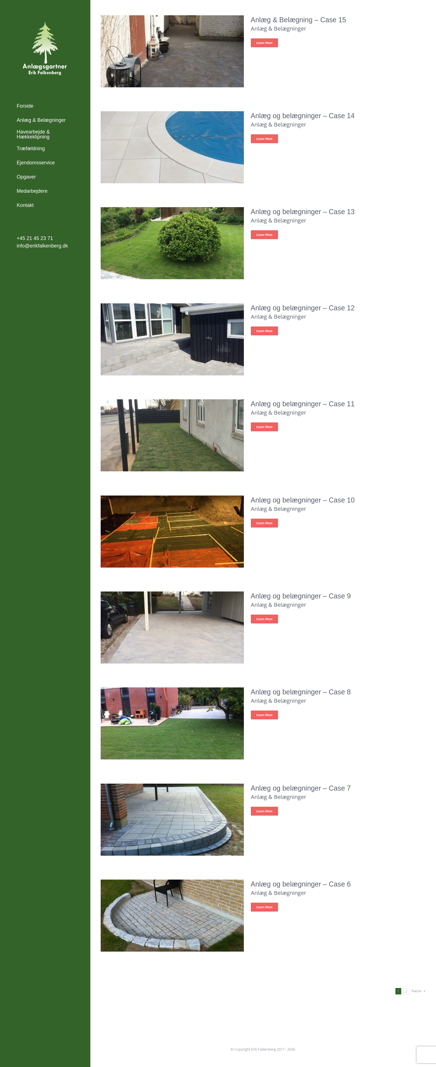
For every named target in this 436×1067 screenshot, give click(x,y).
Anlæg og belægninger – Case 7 (301, 788)
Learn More (264, 43)
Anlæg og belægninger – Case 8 (301, 692)
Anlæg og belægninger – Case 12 (303, 308)
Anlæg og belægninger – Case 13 (303, 212)
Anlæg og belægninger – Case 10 (303, 500)
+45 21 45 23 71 (35, 238)
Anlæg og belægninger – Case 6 (301, 884)
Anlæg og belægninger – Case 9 (301, 596)
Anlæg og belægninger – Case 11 (303, 404)
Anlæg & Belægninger (278, 28)
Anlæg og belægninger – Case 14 (303, 116)
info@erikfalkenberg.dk (42, 246)
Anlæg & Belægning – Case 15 (298, 20)
